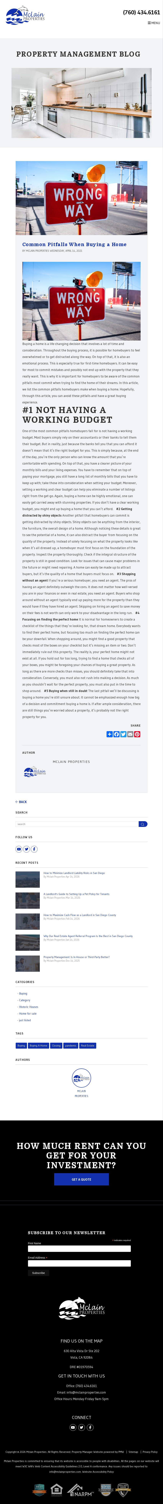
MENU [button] (154, 23)
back (21, 802)
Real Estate (87, 1045)
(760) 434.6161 (141, 12)
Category (24, 1000)
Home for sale (28, 1013)
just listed (25, 1020)
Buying (23, 993)
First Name (34, 1243)
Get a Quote (81, 1179)
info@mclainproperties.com (86, 1392)
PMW (121, 1452)
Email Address (37, 1258)
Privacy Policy (150, 1452)
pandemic (70, 1045)
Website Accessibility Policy (98, 1471)
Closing (56, 1045)
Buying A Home (38, 1045)
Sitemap (133, 1452)
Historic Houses (28, 1007)
